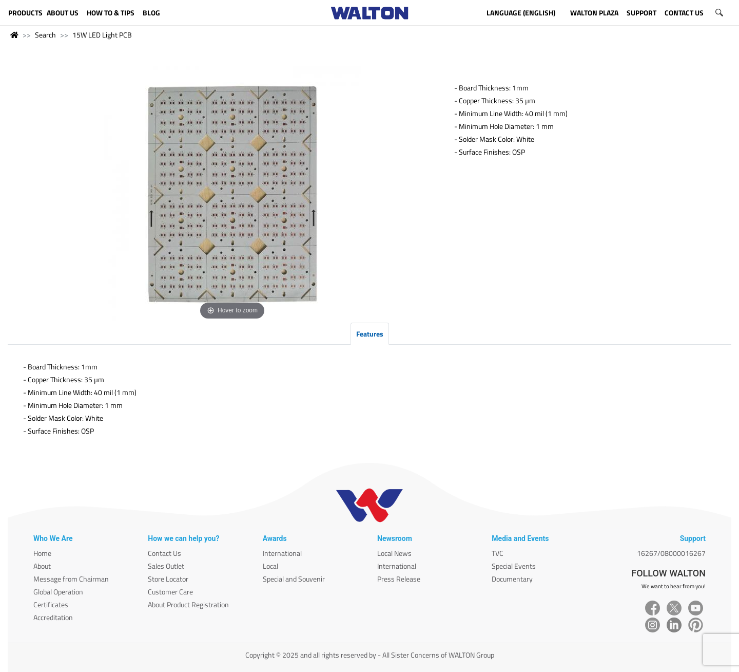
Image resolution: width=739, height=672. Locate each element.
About (42, 566)
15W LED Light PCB (102, 34)
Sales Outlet (166, 566)
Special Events (514, 566)
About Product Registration (188, 604)
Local (270, 566)
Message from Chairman (71, 578)
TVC (497, 553)
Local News (394, 553)
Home (42, 553)
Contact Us (164, 553)
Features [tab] (369, 333)
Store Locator (168, 578)
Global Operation (58, 591)
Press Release (398, 578)
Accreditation (53, 617)
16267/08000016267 (671, 553)
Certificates (50, 604)
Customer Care (170, 591)
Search (45, 34)
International (282, 553)
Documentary (512, 578)
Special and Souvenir (294, 578)
